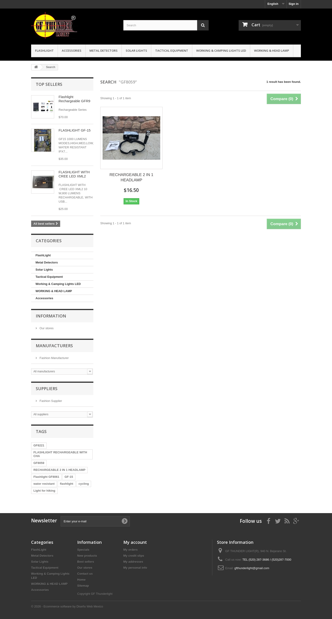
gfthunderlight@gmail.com (251, 568)
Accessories (71, 50)
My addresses (133, 561)
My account (135, 542)
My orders (130, 549)
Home (81, 579)
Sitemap (83, 585)
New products (87, 555)
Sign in (294, 4)
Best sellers (85, 561)
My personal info (135, 567)
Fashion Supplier (50, 401)
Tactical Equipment (171, 50)
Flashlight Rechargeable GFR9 (74, 99)
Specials (83, 549)
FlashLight (44, 50)
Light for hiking (44, 490)
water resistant (44, 483)
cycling (84, 483)
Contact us (85, 573)
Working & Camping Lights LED (221, 50)
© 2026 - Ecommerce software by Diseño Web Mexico (67, 606)
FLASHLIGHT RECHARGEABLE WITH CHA (60, 454)
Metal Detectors (103, 50)
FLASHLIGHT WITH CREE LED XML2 (74, 174)
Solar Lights (136, 50)
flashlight (66, 483)
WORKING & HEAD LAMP (271, 50)
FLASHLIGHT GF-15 (75, 130)
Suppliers (46, 388)
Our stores (46, 328)
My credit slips (133, 555)
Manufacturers (54, 345)
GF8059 (38, 463)
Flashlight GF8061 (46, 476)
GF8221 (38, 445)
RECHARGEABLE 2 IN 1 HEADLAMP (59, 470)
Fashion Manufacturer (54, 358)
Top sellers (49, 84)
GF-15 (69, 476)
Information (51, 316)
